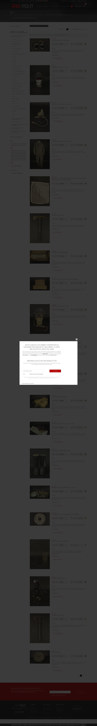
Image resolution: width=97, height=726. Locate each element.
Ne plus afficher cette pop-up (28, 383)
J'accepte (82, 724)
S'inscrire (55, 371)
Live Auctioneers (34, 355)
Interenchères (45, 353)
